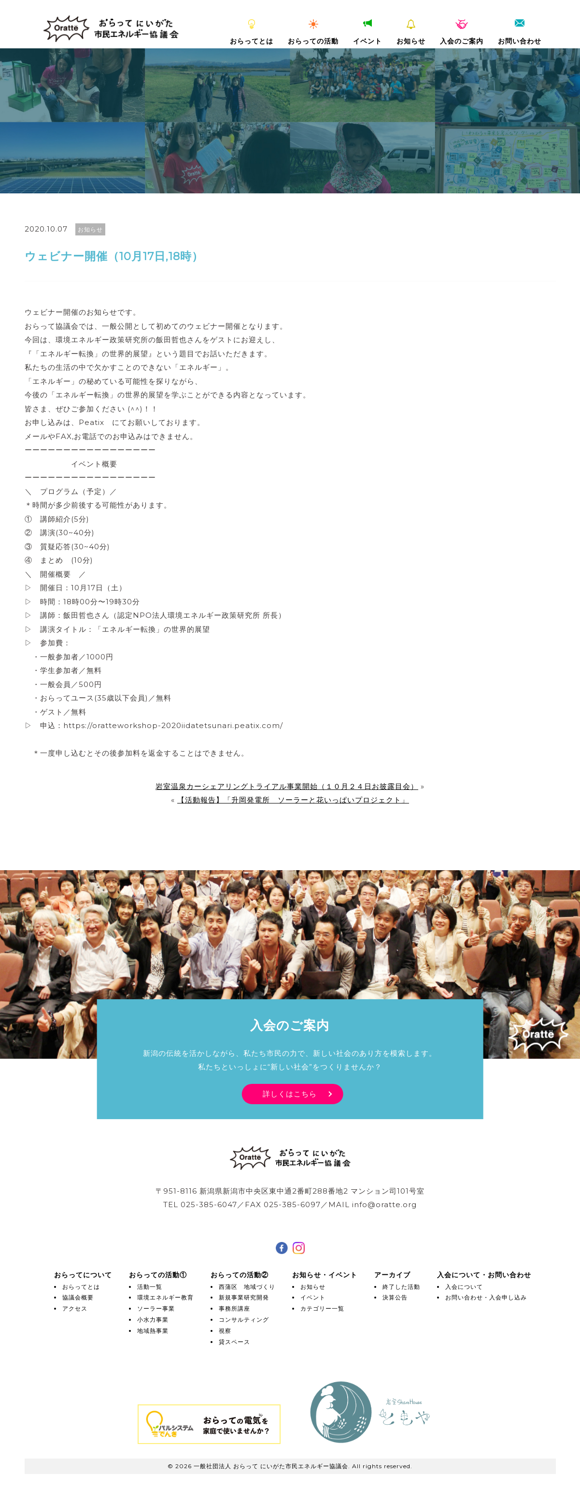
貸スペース (234, 1341)
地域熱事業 (153, 1330)
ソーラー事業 (156, 1308)
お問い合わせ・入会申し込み (486, 1297)
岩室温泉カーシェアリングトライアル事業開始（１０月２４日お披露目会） (287, 786)
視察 (225, 1330)
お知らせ (410, 32)
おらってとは (251, 32)
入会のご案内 (461, 32)
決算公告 (395, 1297)
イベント (367, 32)
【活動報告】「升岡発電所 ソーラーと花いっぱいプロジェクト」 (293, 799)
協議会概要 (78, 1297)
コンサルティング (244, 1319)
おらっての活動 (313, 32)
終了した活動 (401, 1286)
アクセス (74, 1308)
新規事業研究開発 (244, 1297)
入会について (464, 1286)
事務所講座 (234, 1308)
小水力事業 (153, 1319)
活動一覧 (149, 1286)
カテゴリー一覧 (322, 1308)
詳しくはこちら (290, 1093)
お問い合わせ (519, 32)
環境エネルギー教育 (165, 1297)
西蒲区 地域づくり (247, 1286)
